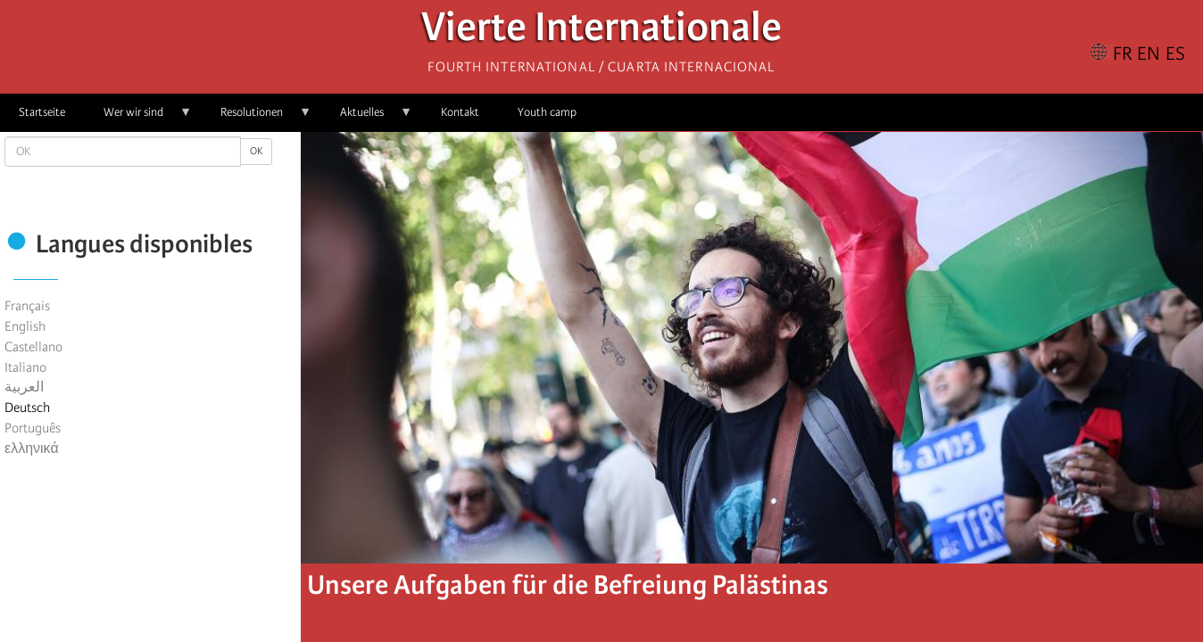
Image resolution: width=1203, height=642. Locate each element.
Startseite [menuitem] (42, 112)
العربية (24, 387)
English (25, 326)
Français (27, 306)
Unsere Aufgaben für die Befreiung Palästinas (567, 585)
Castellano (33, 347)
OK (256, 151)
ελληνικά (31, 448)
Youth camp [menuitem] (547, 112)
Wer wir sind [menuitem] (138, 118)
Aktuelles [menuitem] (366, 118)
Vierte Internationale (601, 31)
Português (32, 428)
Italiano (25, 367)
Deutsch (27, 407)
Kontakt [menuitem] (460, 112)
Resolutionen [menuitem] (256, 118)
